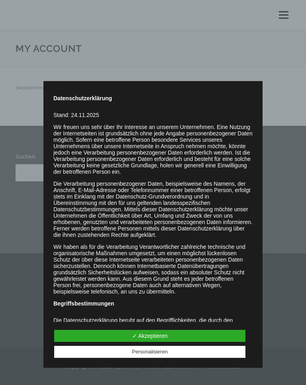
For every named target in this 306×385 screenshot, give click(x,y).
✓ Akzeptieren (150, 336)
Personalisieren (150, 352)
